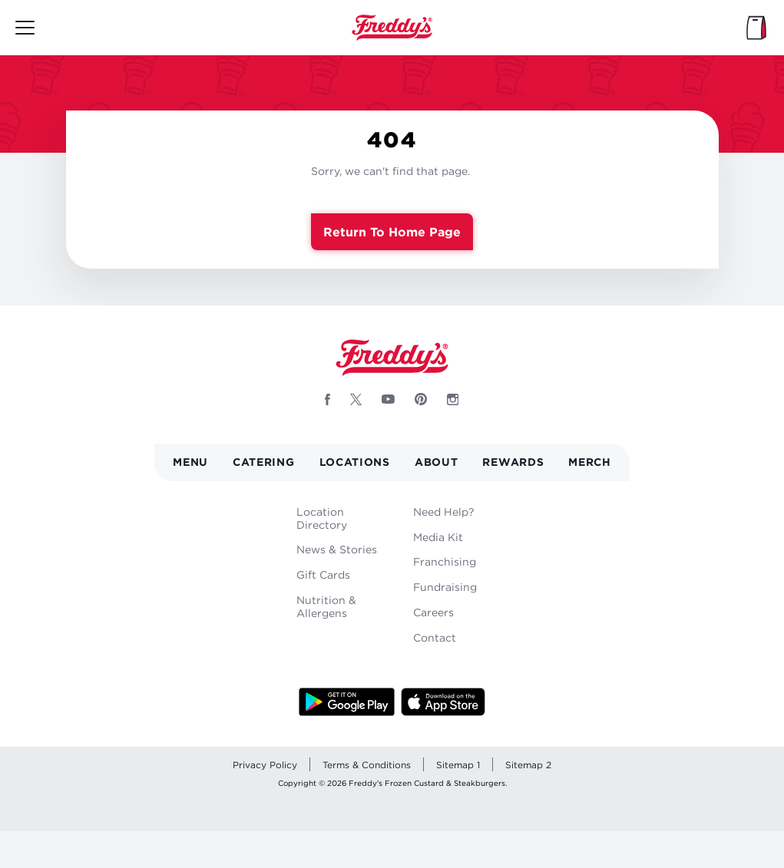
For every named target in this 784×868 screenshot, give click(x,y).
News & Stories (336, 549)
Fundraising (445, 586)
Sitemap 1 (458, 765)
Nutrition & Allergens (326, 606)
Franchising (444, 561)
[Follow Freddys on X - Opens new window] (356, 399)
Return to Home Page (392, 232)
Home (392, 27)
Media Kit (438, 537)
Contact (434, 637)
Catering (264, 461)
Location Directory (321, 518)
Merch (589, 461)
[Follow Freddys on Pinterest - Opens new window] (421, 399)
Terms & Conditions (367, 765)
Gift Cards (323, 574)
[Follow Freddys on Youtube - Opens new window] (388, 399)
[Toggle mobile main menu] (25, 27)
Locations (354, 461)
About (436, 461)
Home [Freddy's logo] (392, 357)
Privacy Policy (265, 765)
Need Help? (444, 511)
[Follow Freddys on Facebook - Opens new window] (327, 399)
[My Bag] (756, 27)
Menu (190, 461)
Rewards (513, 461)
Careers (433, 612)
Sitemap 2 (528, 765)
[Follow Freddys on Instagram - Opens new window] (453, 399)
